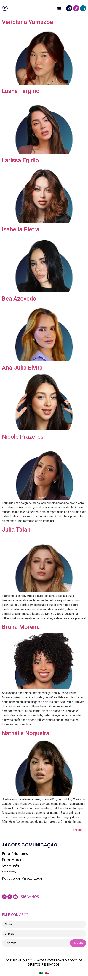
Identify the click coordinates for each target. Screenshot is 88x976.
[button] (59, 8)
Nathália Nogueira (25, 733)
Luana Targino (20, 91)
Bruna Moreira (21, 626)
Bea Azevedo (19, 298)
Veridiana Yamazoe (27, 21)
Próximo (78, 830)
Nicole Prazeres (23, 436)
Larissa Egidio (20, 160)
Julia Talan (16, 529)
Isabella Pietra (20, 229)
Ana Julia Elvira (22, 367)
